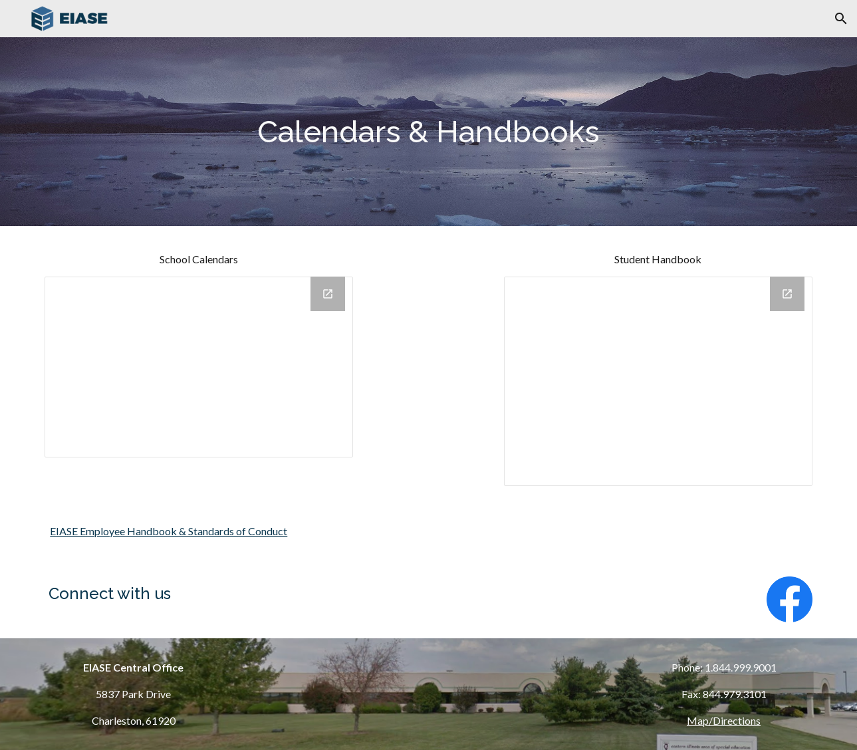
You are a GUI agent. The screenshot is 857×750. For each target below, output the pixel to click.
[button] (841, 19)
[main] (428, 132)
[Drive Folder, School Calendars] (199, 367)
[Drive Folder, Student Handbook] (658, 381)
